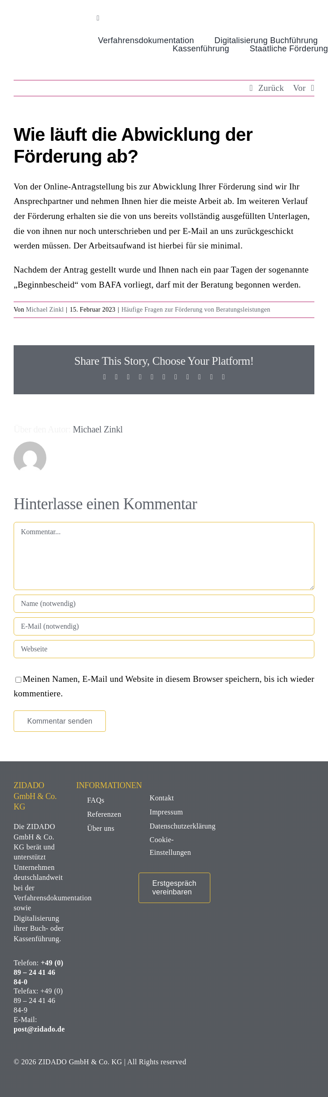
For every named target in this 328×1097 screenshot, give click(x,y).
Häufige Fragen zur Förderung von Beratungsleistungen (195, 309)
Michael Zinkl (45, 309)
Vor (299, 88)
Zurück (271, 88)
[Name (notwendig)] (164, 604)
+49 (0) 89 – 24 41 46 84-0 (38, 972)
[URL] (164, 649)
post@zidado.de (39, 1029)
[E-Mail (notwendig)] (164, 626)
